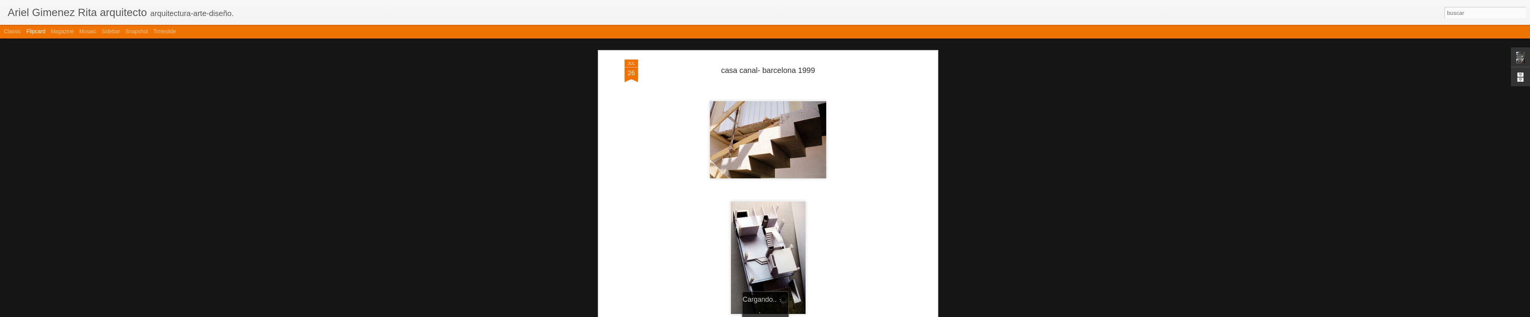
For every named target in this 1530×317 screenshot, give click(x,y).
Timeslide (164, 31)
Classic (12, 31)
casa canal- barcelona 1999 (768, 62)
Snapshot (136, 31)
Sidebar (111, 31)
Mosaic (87, 31)
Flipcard (36, 31)
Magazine (62, 31)
